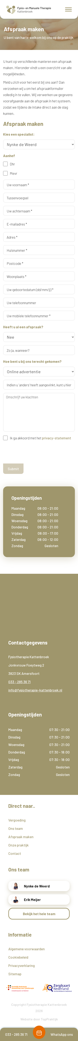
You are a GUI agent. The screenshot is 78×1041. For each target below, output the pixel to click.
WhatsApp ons (62, 1034)
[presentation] (34, 452)
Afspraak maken (20, 837)
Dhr (12, 164)
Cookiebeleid (18, 957)
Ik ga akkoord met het (40, 438)
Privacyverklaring (21, 965)
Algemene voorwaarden (26, 949)
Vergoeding (17, 820)
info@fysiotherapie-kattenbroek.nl (35, 690)
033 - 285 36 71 (19, 682)
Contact (14, 853)
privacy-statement (56, 438)
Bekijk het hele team (39, 914)
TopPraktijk (49, 1019)
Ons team (15, 828)
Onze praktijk (18, 845)
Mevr (13, 173)
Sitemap (14, 974)
